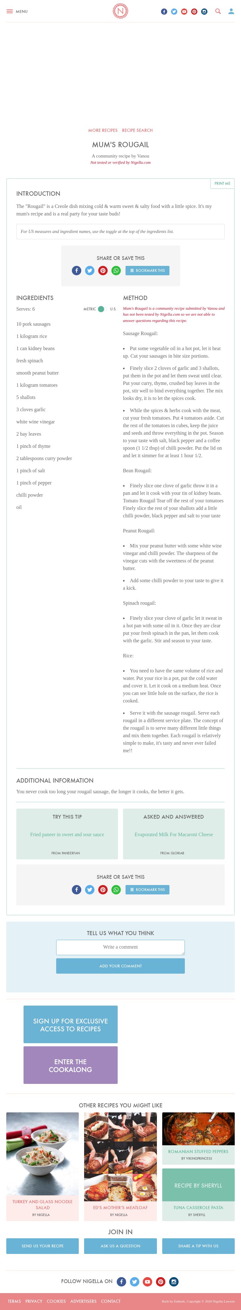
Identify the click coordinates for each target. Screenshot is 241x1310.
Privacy (33, 1301)
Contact (110, 1301)
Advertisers (83, 1301)
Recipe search (137, 130)
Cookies (56, 1301)
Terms (14, 1301)
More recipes (103, 130)
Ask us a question (120, 1246)
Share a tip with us (198, 1246)
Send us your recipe (43, 1246)
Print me (222, 183)
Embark (179, 1301)
